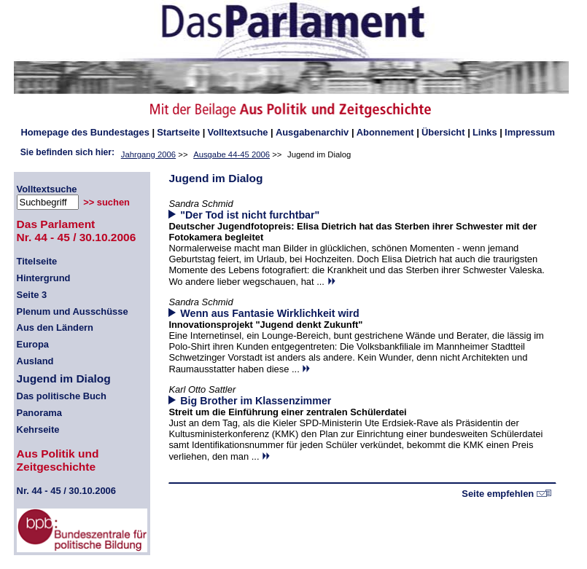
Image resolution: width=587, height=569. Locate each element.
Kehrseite (38, 429)
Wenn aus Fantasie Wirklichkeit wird (269, 313)
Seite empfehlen (506, 493)
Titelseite (37, 261)
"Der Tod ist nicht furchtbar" (249, 215)
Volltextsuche (237, 132)
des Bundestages (84, 132)
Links (485, 132)
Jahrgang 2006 (148, 154)
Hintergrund (44, 277)
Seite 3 (32, 294)
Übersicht (443, 132)
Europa (33, 344)
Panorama (39, 412)
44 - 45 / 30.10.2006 (66, 490)
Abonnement (385, 132)
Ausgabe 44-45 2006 (231, 154)
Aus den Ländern (55, 327)
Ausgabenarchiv (312, 132)
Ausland (35, 361)
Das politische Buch (61, 396)
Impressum (530, 132)
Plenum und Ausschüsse (72, 311)
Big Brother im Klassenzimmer (255, 401)
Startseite (178, 132)
